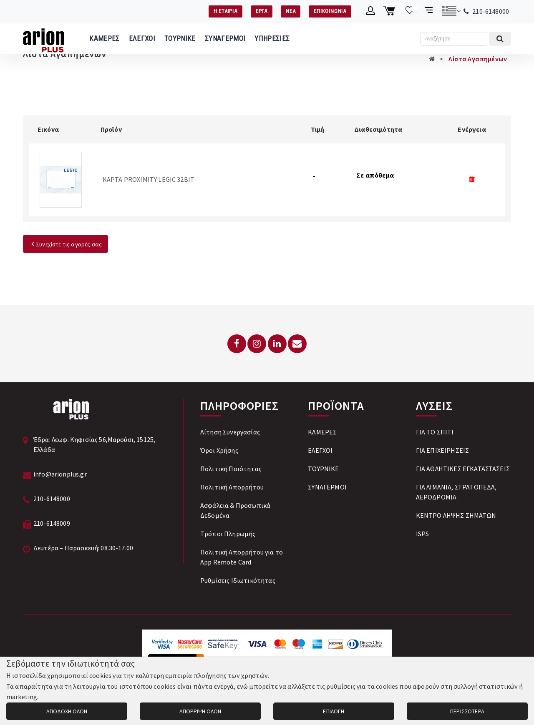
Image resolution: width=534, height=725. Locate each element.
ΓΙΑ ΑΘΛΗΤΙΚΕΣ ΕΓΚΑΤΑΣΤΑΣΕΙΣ (463, 468)
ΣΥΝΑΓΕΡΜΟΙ (225, 38)
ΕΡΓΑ (261, 11)
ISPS (422, 533)
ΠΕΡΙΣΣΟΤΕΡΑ (467, 711)
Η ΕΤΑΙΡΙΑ (225, 11)
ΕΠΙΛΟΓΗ (333, 711)
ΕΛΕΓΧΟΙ (142, 38)
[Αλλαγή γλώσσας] (451, 11)
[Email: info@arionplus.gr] (297, 343)
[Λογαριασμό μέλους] (370, 11)
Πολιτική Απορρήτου (232, 487)
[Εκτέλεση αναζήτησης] (500, 39)
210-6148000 (490, 11)
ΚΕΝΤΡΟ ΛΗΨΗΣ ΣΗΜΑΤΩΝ (456, 515)
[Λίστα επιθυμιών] (409, 11)
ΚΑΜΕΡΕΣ (104, 38)
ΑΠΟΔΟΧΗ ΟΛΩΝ (66, 711)
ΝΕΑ (290, 11)
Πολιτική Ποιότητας (231, 468)
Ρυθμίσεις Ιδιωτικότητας (237, 580)
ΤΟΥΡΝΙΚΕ (180, 38)
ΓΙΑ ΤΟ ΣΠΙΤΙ (435, 432)
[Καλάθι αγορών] (390, 11)
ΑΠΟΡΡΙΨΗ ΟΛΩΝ (200, 711)
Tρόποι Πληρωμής (227, 533)
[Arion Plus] (43, 38)
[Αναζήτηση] (454, 39)
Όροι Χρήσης (219, 450)
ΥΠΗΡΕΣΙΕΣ (272, 38)
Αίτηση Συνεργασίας (230, 432)
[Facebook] (236, 343)
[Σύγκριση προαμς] (429, 11)
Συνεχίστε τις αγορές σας (65, 244)
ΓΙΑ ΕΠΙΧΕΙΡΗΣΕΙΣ (442, 450)
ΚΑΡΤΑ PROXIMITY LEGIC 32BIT (148, 179)
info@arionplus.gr (60, 474)
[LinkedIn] (277, 343)
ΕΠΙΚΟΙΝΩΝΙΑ (330, 11)
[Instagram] (256, 343)
